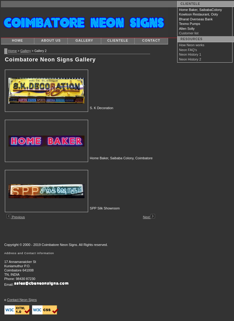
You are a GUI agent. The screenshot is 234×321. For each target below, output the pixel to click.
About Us (51, 40)
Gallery (84, 40)
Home (17, 40)
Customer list (188, 33)
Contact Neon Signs (22, 300)
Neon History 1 (190, 54)
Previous (16, 217)
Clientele (117, 40)
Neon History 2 (190, 59)
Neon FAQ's (188, 50)
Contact (151, 40)
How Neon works (191, 45)
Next (149, 217)
